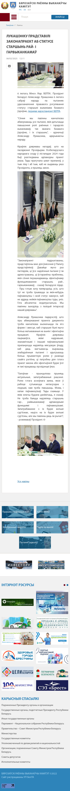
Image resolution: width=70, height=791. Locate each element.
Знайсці (59, 17)
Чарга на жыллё (45, 527)
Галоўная (9, 25)
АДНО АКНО (43, 512)
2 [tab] (67, 585)
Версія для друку (9, 66)
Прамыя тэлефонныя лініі (15, 512)
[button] (14, 17)
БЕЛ (29, 10)
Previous (3, 564)
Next (66, 564)
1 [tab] (64, 585)
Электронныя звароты (14, 527)
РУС (20, 10)
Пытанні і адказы (28, 542)
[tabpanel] (34, 642)
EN (25, 10)
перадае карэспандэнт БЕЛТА (44, 111)
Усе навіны (23, 481)
